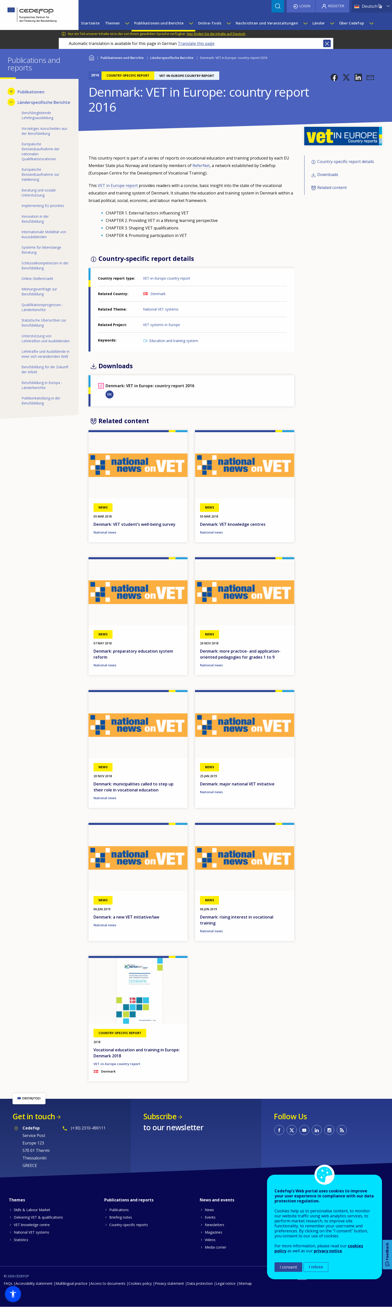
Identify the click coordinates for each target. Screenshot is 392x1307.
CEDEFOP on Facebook (279, 1130)
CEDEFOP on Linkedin (317, 1130)
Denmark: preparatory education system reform (133, 654)
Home (91, 57)
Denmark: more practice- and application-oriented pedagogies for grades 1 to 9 (240, 654)
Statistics (21, 1239)
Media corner (215, 1247)
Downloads (327, 174)
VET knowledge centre (32, 1224)
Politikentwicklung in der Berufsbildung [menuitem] (41, 400)
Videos (210, 1239)
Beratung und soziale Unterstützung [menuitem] (39, 192)
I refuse (316, 1267)
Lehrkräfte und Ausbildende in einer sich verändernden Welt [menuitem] (46, 354)
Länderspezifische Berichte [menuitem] (44, 102)
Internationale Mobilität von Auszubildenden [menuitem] (44, 234)
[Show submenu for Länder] (332, 23)
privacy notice (328, 1251)
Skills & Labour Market (32, 1209)
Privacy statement (169, 1283)
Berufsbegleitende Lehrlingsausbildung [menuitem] (37, 115)
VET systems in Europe (161, 324)
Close (327, 43)
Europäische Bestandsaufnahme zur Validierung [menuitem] (40, 174)
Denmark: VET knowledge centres (233, 524)
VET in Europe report (118, 185)
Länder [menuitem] (318, 23)
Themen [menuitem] (112, 23)
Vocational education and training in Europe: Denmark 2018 (137, 1053)
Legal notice (226, 1283)
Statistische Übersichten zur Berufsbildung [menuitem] (44, 323)
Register (336, 5)
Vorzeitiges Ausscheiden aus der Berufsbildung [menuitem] (44, 131)
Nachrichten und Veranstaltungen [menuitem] (267, 23)
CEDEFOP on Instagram (329, 1130)
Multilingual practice (72, 1283)
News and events (217, 1200)
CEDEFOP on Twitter (292, 1130)
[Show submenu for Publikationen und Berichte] (190, 23)
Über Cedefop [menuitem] (351, 23)
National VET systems (160, 309)
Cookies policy (140, 1283)
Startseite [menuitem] (90, 23)
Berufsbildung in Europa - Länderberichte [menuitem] (42, 385)
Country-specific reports (128, 1224)
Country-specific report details (345, 161)
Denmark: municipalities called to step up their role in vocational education (134, 787)
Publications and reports (129, 1200)
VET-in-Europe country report (166, 278)
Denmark (158, 293)
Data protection (200, 1283)
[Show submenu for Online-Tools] (228, 23)
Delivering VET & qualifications (38, 1217)
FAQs (8, 1283)
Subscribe (159, 1116)
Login (304, 5)
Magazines (213, 1232)
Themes (17, 1200)
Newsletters (214, 1224)
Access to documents (108, 1283)
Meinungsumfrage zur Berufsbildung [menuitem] (39, 291)
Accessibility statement (34, 1283)
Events (210, 1217)
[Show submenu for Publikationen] (11, 91)
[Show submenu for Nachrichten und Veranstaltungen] (305, 23)
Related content (332, 187)
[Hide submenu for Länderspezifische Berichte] (11, 102)
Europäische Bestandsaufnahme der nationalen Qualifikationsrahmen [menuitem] (41, 151)
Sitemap (245, 1283)
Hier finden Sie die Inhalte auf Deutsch (216, 33)
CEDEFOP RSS (342, 1130)
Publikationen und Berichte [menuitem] (159, 23)
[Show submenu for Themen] (127, 23)
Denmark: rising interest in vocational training (236, 920)
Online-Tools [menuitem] (209, 23)
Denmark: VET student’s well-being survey (135, 524)
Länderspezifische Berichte (172, 57)
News (209, 1209)
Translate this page (196, 43)
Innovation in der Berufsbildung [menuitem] (35, 219)
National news (105, 532)
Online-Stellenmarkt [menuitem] (37, 278)
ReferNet (201, 165)
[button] (334, 77)
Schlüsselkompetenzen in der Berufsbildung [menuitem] (45, 265)
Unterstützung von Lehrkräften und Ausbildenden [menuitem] (46, 338)
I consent (288, 1267)
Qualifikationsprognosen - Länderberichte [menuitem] (42, 307)
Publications (119, 1209)
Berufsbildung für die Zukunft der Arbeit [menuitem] (45, 369)
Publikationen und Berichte (122, 57)
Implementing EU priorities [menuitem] (43, 205)
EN (109, 394)
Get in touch (33, 1116)
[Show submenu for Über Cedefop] (371, 23)
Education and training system (173, 340)
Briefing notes (120, 1217)
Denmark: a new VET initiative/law (126, 917)
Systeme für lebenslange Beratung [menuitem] (41, 250)
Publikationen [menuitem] (31, 92)
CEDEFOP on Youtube (304, 1130)
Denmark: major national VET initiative (237, 784)
